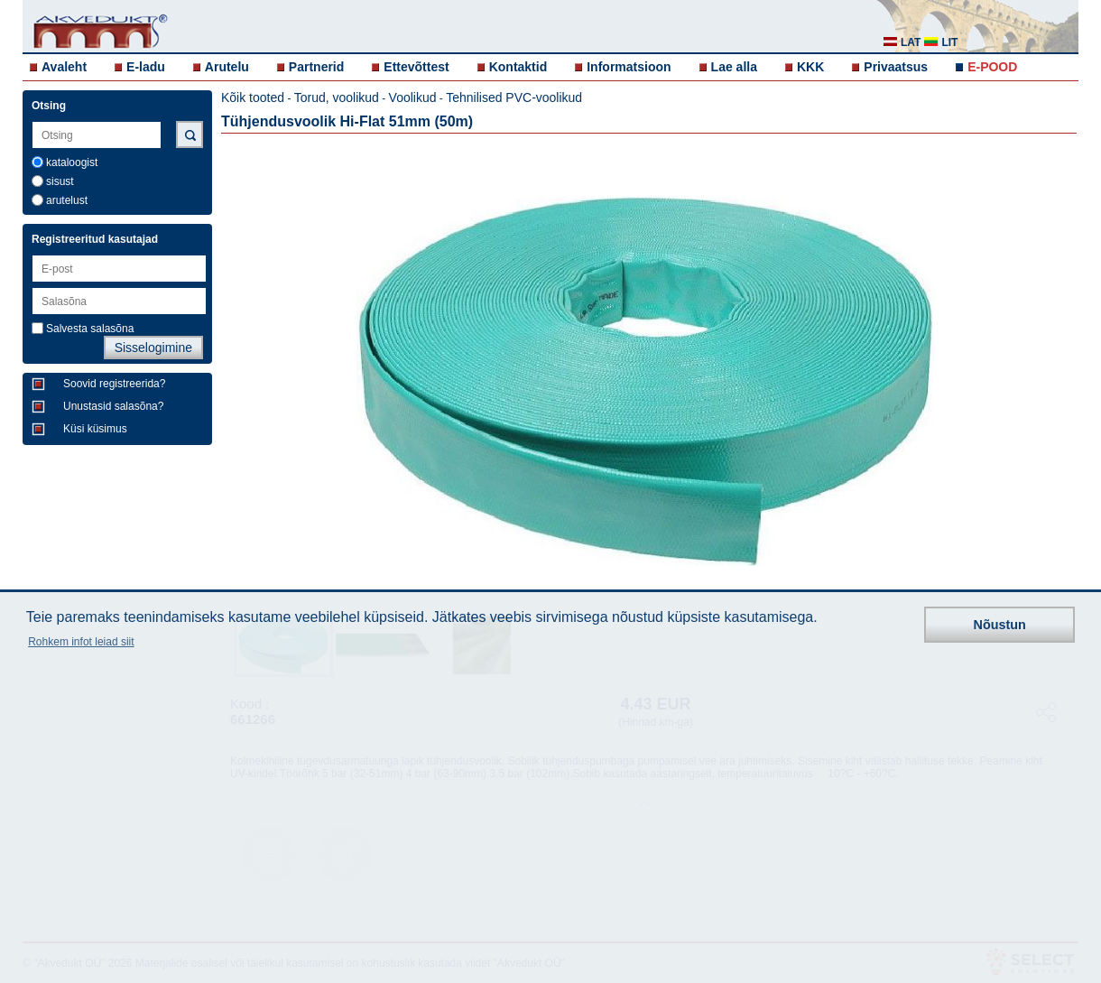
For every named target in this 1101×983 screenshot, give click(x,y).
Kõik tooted (252, 97)
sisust (60, 181)
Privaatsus (896, 67)
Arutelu (227, 67)
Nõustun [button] (1000, 624)
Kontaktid (518, 67)
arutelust (67, 200)
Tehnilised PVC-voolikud (514, 97)
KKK (810, 67)
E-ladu (145, 67)
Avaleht (64, 67)
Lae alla (734, 67)
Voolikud (413, 97)
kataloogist (71, 162)
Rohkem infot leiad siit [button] (81, 641)
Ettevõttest (416, 67)
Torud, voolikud (336, 97)
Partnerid (316, 67)
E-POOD (992, 67)
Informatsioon (629, 67)
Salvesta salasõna (90, 328)
